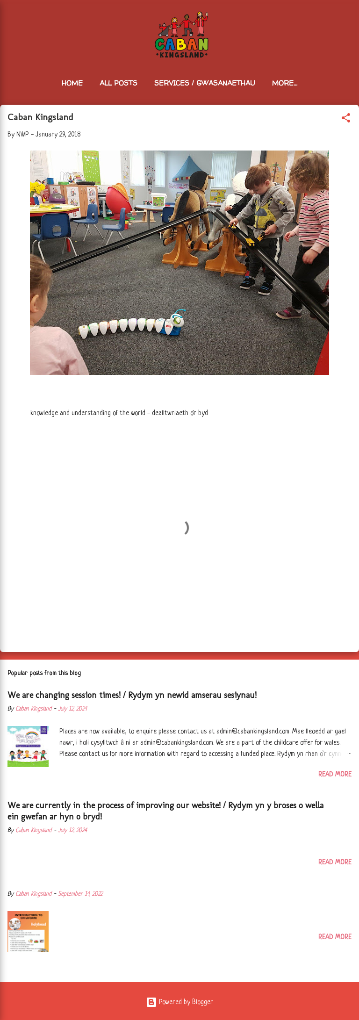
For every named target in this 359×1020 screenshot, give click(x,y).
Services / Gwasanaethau (204, 83)
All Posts (118, 83)
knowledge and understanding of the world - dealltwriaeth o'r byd (119, 413)
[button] (346, 119)
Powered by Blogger (179, 1002)
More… (284, 83)
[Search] (346, 19)
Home (72, 83)
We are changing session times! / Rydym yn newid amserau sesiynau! (132, 695)
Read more (335, 774)
